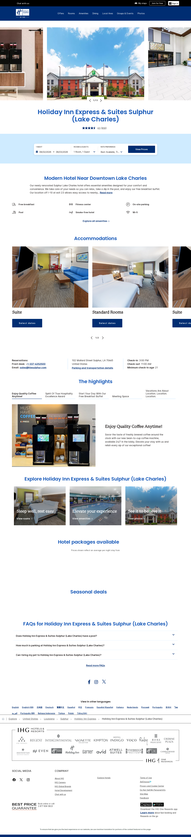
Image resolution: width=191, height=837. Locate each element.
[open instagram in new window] (95, 682)
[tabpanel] (95, 435)
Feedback (144, 798)
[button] (27, 323)
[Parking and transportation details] (92, 368)
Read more (106, 192)
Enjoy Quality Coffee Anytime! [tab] (24, 395)
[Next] (100, 100)
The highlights (95, 382)
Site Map (144, 794)
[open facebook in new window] (87, 682)
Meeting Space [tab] (120, 396)
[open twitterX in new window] (102, 682)
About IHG (59, 778)
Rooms (71, 13)
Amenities (83, 13)
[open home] (4, 719)
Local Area (107, 13)
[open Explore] (13, 719)
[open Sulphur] (64, 719)
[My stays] (141, 3)
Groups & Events (125, 13)
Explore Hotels (103, 778)
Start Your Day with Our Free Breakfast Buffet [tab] (92, 395)
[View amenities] (82, 519)
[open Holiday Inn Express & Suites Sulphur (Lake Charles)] (131, 719)
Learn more (147, 812)
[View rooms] (24, 519)
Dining (95, 13)
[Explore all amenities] (95, 221)
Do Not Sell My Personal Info (153, 790)
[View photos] (136, 519)
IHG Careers (60, 782)
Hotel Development (63, 790)
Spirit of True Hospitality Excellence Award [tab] (59, 395)
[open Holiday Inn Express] (85, 719)
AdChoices (145, 782)
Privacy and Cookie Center (152, 786)
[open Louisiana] (49, 719)
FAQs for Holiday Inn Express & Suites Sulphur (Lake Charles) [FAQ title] (95, 623)
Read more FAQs (95, 665)
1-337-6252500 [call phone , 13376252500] (36, 364)
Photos (141, 13)
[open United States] (30, 719)
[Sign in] (173, 3)
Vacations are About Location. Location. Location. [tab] (157, 394)
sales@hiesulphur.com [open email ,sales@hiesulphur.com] (33, 367)
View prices (141, 149)
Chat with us (23, 3)
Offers (61, 13)
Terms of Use (146, 778)
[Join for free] (157, 3)
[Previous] (90, 100)
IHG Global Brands (63, 786)
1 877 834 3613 (45, 806)
